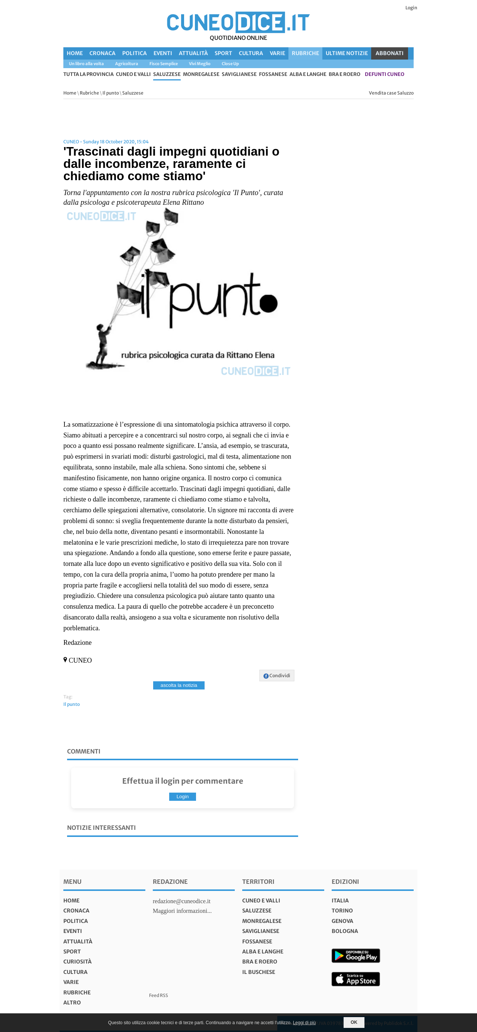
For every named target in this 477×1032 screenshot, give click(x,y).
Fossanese (273, 74)
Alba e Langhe (308, 74)
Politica (134, 53)
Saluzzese (167, 74)
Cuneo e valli (133, 74)
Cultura (251, 53)
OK (354, 1022)
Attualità (193, 53)
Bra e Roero (344, 74)
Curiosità (77, 961)
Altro (72, 1002)
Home (75, 53)
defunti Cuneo (384, 74)
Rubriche (305, 53)
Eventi (163, 53)
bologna (345, 931)
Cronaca (102, 53)
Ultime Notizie (347, 53)
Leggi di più (304, 1022)
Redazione (170, 881)
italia (340, 900)
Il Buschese (258, 972)
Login (411, 7)
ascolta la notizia (179, 685)
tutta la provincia (88, 74)
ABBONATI (390, 53)
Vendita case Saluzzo (391, 93)
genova (342, 921)
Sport (223, 53)
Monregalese (201, 74)
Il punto (110, 93)
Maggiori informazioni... (182, 911)
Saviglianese (239, 74)
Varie (277, 53)
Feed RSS (158, 995)
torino (342, 910)
